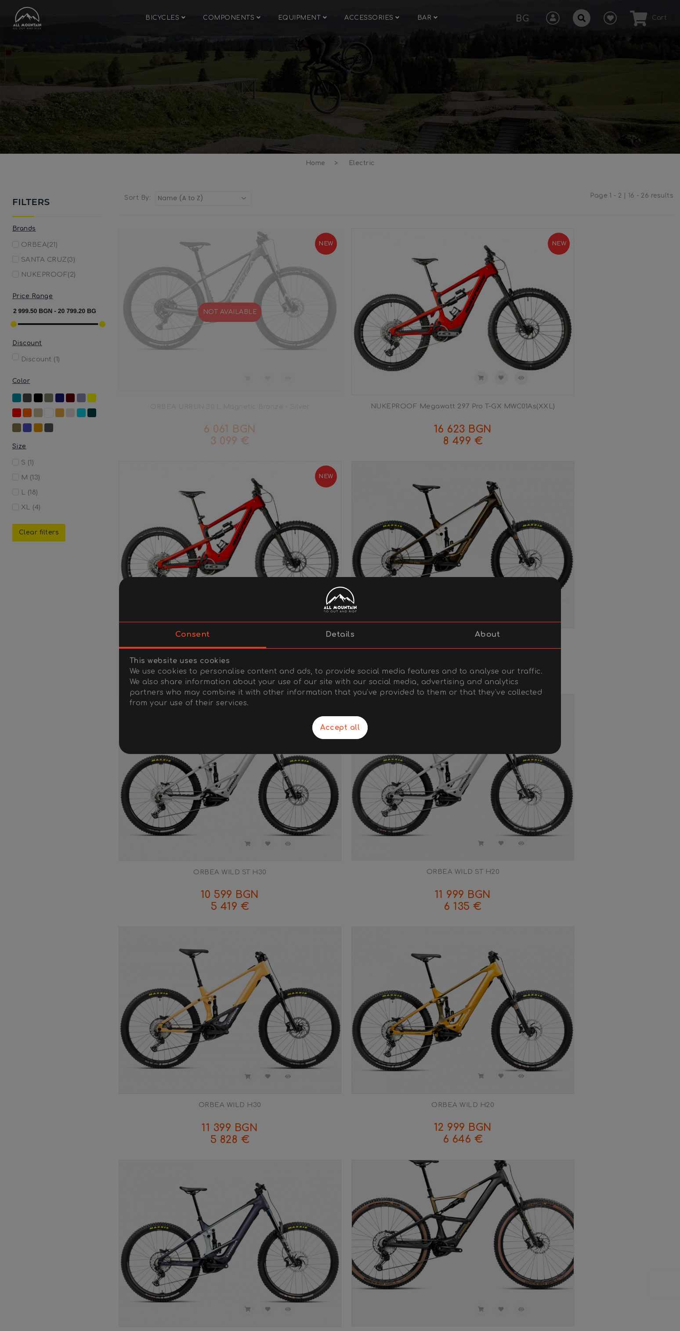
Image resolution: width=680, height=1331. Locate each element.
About (487, 634)
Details (340, 634)
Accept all (340, 728)
